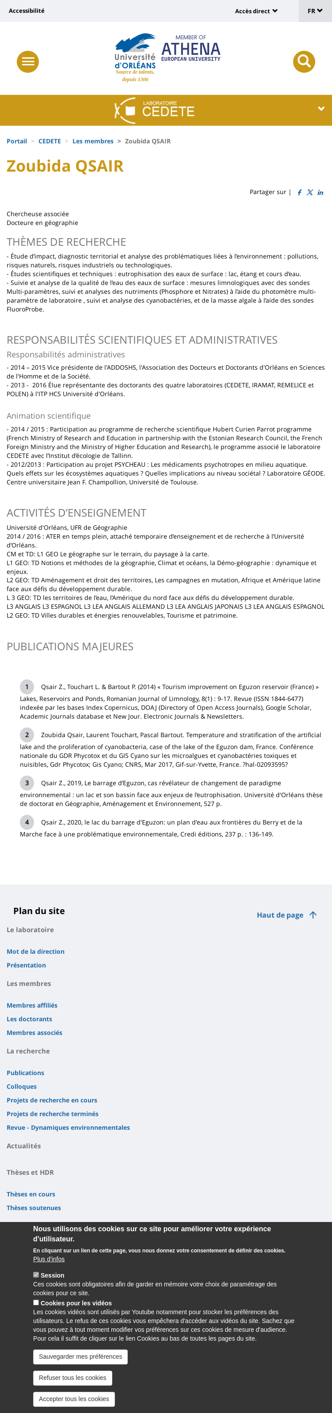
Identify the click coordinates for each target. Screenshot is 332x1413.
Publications (25, 1072)
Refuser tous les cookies (73, 1388)
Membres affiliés (32, 1005)
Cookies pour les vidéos (76, 1314)
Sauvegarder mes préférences (80, 1367)
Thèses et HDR (30, 1172)
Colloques (22, 1086)
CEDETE (49, 141)
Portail (17, 141)
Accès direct (252, 11)
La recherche (28, 1050)
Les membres (93, 141)
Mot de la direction (36, 951)
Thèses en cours (31, 1194)
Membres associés (34, 1032)
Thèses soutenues (34, 1207)
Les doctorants (29, 1019)
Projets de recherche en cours (52, 1100)
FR (315, 11)
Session (53, 1286)
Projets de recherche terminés (53, 1113)
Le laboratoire (30, 929)
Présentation (26, 965)
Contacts (21, 1226)
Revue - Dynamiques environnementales (68, 1127)
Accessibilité (27, 11)
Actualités (24, 1145)
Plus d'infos (49, 1270)
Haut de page (280, 915)
